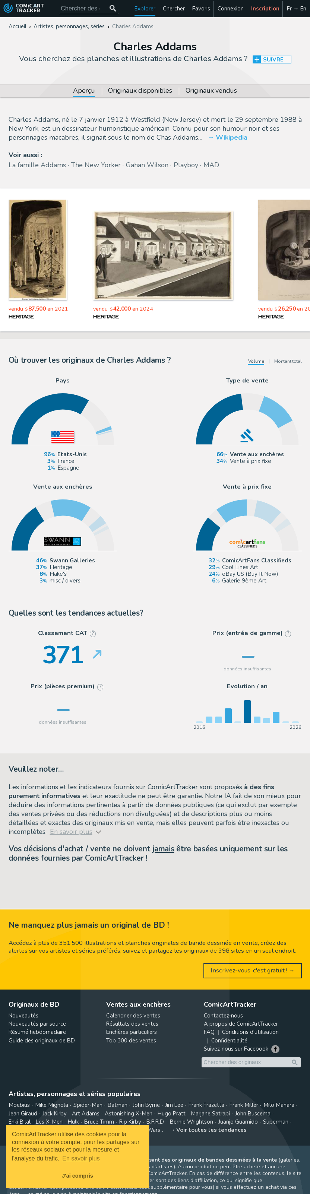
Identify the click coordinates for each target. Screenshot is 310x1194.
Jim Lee (174, 1105)
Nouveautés (23, 1015)
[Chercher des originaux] (113, 8)
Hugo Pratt (172, 1113)
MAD (211, 165)
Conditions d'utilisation (250, 1032)
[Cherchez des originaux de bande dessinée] (88, 8)
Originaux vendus (211, 91)
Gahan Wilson (147, 165)
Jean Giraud (23, 1113)
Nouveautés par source (37, 1024)
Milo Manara (278, 1105)
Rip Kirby (130, 1121)
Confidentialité (229, 1040)
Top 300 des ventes (131, 1040)
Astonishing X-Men (128, 1113)
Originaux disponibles (140, 91)
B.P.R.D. (155, 1121)
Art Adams (85, 1113)
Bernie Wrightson (191, 1121)
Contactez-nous (223, 1015)
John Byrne (146, 1105)
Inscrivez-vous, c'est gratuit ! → (253, 970)
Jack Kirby (54, 1113)
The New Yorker (96, 165)
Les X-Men (49, 1121)
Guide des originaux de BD (42, 1040)
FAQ (209, 1032)
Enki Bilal (20, 1121)
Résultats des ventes (132, 1024)
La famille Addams (37, 165)
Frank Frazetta (206, 1105)
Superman (275, 1121)
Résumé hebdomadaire (37, 1032)
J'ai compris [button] (77, 1176)
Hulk (73, 1121)
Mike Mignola (51, 1105)
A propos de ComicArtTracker (241, 1024)
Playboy (186, 165)
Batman (117, 1105)
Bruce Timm (99, 1121)
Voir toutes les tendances (211, 1130)
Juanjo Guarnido (238, 1121)
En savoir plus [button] (81, 1158)
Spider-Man (87, 1105)
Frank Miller (244, 1105)
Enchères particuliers (131, 1032)
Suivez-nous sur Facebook (236, 1048)
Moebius (19, 1105)
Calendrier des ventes (133, 1015)
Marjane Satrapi (210, 1113)
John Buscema (253, 1113)
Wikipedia (231, 137)
